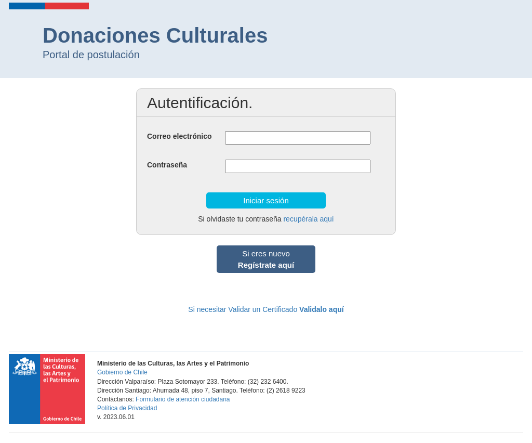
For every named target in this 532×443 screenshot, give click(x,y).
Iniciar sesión (266, 200)
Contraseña (167, 165)
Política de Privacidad (127, 408)
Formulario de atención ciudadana (183, 399)
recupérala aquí (308, 219)
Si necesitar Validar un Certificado (265, 309)
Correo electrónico (179, 136)
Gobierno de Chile (122, 372)
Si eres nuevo (266, 259)
